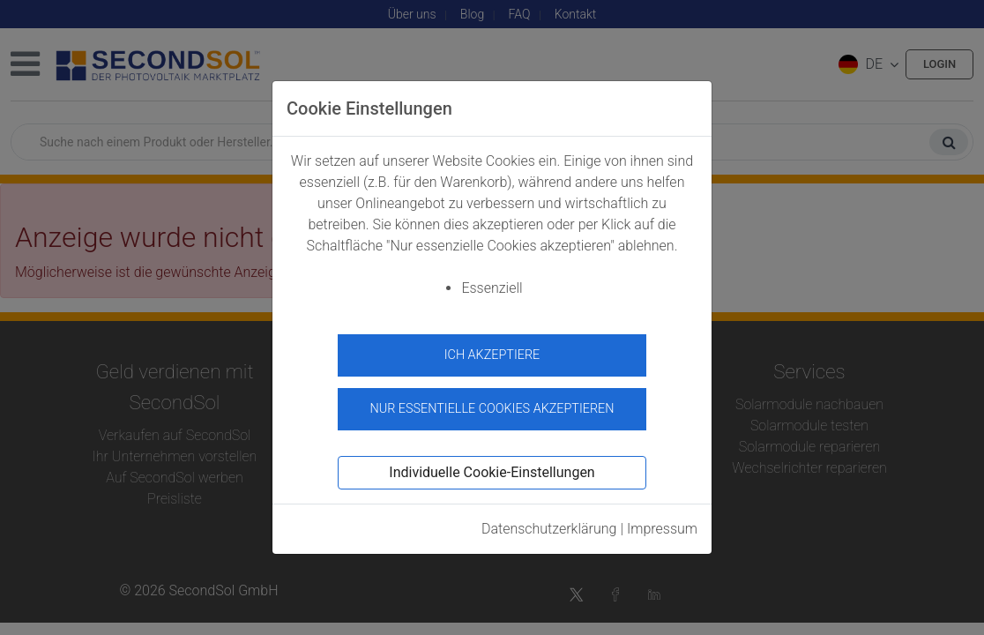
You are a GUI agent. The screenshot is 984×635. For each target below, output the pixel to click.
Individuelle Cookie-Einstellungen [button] (491, 465)
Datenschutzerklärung (549, 521)
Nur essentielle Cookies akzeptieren (491, 401)
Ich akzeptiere (492, 354)
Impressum (662, 521)
